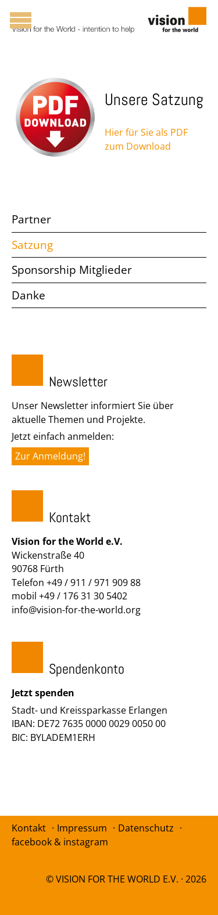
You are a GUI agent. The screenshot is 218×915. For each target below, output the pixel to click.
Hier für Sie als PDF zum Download (146, 139)
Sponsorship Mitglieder (72, 269)
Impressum (82, 828)
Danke (28, 295)
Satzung (32, 244)
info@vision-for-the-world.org (76, 609)
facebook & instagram (60, 842)
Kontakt (29, 828)
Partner (31, 219)
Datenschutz (146, 828)
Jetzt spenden (43, 692)
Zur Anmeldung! (50, 456)
